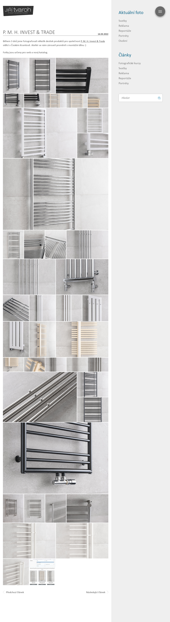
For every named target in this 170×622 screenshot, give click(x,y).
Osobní (123, 41)
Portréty (124, 36)
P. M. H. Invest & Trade (93, 41)
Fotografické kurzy (130, 63)
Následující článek (97, 592)
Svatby (123, 21)
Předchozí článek (13, 592)
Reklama (124, 26)
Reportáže (125, 31)
